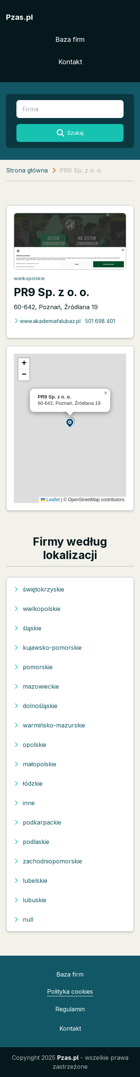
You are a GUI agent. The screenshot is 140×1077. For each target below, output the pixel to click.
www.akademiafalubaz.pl (47, 321)
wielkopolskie (29, 278)
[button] (70, 422)
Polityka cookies (70, 991)
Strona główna (27, 170)
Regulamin (70, 1009)
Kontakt (70, 62)
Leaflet (50, 499)
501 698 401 (100, 321)
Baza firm (70, 39)
